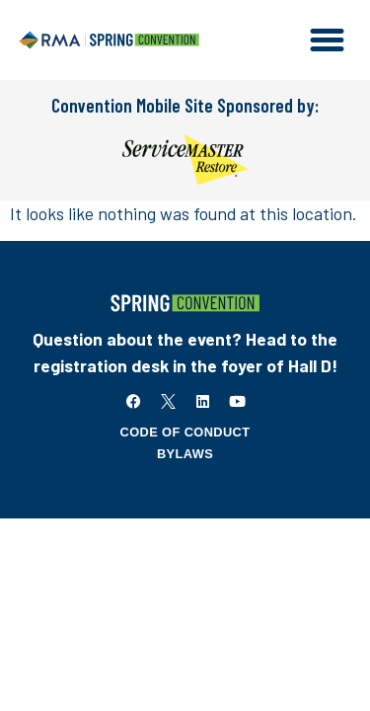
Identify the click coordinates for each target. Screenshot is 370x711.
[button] (327, 40)
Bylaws (185, 453)
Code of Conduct (185, 432)
